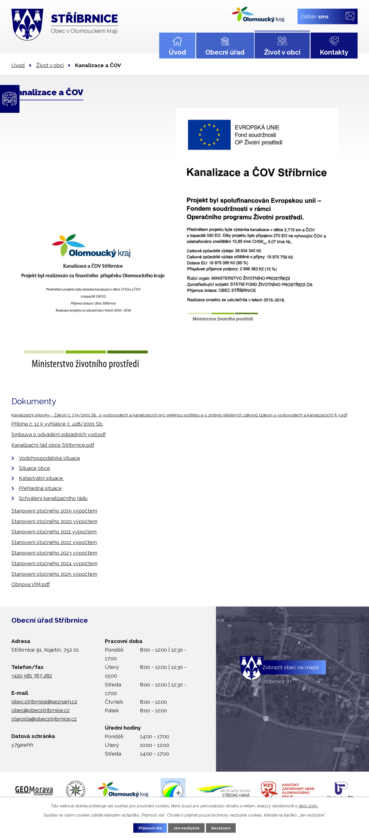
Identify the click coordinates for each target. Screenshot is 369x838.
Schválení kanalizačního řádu (53, 498)
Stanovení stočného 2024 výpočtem (54, 563)
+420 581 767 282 (31, 676)
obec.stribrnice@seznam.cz (44, 701)
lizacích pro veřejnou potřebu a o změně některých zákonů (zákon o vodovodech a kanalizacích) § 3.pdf (244, 415)
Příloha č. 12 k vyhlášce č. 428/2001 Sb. (57, 424)
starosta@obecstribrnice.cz (44, 719)
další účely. (308, 805)
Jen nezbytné (186, 827)
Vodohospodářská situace (49, 458)
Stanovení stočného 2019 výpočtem (54, 511)
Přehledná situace (40, 488)
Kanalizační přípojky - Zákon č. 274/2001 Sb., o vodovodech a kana (76, 415)
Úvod (177, 52)
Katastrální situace (41, 478)
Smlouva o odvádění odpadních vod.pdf (58, 434)
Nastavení (223, 827)
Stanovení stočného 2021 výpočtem (54, 532)
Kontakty (334, 52)
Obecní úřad (225, 52)
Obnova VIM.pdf (30, 584)
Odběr (315, 16)
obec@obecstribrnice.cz (40, 710)
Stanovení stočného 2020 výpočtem (54, 521)
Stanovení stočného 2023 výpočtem (54, 553)
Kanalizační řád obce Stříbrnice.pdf (52, 445)
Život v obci (282, 52)
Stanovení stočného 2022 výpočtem (54, 542)
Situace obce (34, 468)
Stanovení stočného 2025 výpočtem (54, 574)
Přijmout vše (148, 827)
